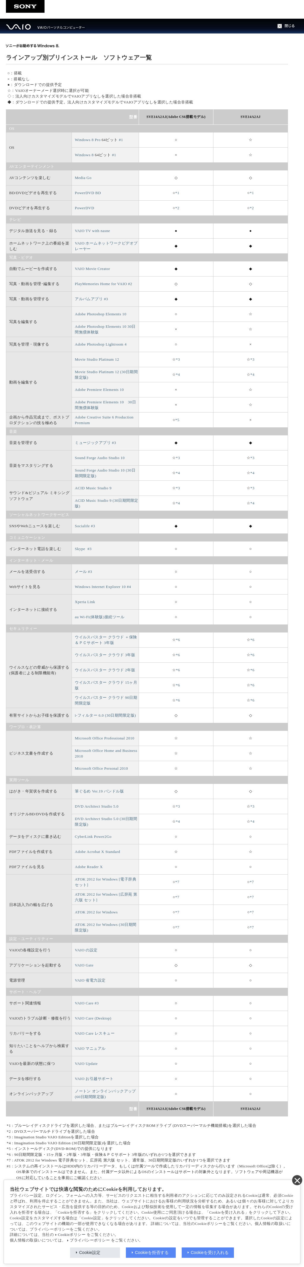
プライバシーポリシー (90, 1240)
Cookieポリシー (72, 1235)
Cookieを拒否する (152, 1252)
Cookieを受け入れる (210, 1252)
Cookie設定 (90, 1252)
